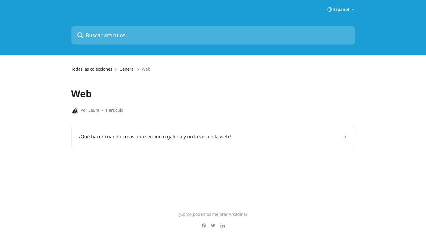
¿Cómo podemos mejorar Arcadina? (213, 214)
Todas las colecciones (91, 69)
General (127, 69)
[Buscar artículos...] (213, 35)
